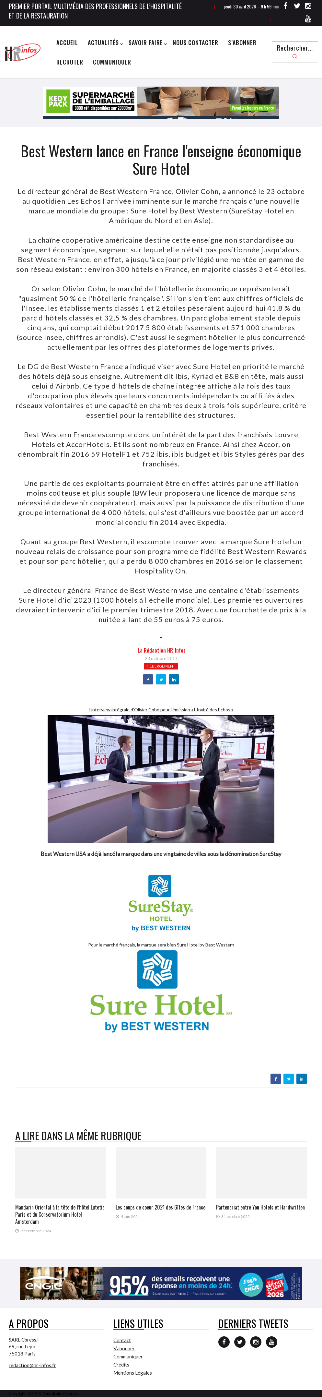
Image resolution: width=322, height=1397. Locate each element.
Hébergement (161, 666)
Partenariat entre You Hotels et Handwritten (260, 1207)
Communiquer (112, 62)
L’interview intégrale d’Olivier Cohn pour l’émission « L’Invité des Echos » (161, 709)
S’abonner (242, 42)
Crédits (121, 1364)
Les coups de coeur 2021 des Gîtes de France (160, 1207)
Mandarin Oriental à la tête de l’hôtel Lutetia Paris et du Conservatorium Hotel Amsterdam (60, 1214)
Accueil (67, 42)
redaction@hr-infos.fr (32, 1365)
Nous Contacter (195, 42)
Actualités (103, 42)
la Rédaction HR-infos (162, 650)
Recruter (69, 62)
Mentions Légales (132, 1373)
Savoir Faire (146, 42)
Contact (122, 1340)
